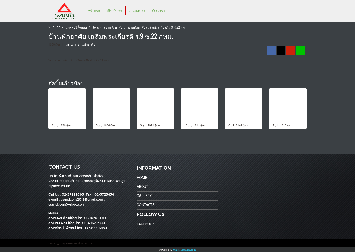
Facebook (146, 224)
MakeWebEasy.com (184, 249)
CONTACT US (64, 167)
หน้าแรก (94, 10)
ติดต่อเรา (158, 10)
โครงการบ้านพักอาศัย (80, 44)
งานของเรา (137, 10)
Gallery (144, 196)
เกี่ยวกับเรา (114, 10)
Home (142, 177)
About (142, 187)
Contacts (146, 205)
